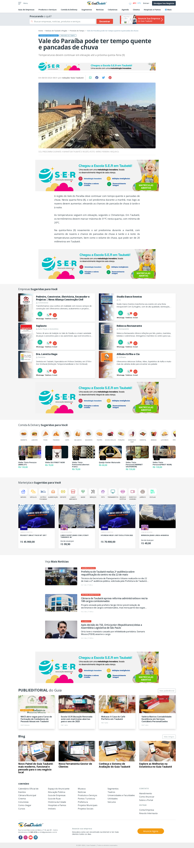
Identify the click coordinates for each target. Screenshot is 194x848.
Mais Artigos (169, 736)
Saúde (83, 493)
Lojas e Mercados (73, 494)
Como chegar (24, 805)
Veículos (33, 493)
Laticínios (164, 435)
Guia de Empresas (57, 795)
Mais (168, 9)
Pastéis (99, 435)
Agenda (125, 9)
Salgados (77, 435)
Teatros (111, 792)
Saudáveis (88, 435)
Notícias (100, 9)
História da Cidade (57, 801)
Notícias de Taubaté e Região (56, 31)
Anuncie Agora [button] (150, 831)
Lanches (34, 435)
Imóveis (23, 493)
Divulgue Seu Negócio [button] (164, 3)
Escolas (153, 493)
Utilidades (113, 798)
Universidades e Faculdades (121, 795)
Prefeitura (83, 801)
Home (40, 31)
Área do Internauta (148, 813)
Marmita (23, 435)
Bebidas (153, 435)
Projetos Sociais (85, 808)
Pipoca (175, 435)
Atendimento (145, 793)
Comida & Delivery (69, 9)
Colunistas (112, 9)
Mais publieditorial (166, 690)
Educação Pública (56, 792)
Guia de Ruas (54, 798)
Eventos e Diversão (133, 494)
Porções (121, 435)
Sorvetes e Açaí (132, 436)
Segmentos (87, 9)
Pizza (45, 435)
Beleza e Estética (123, 494)
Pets (103, 493)
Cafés (67, 435)
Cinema (136, 9)
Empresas (26, 9)
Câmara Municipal (27, 795)
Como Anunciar (146, 796)
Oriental (142, 435)
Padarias (56, 435)
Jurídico (143, 493)
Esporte (63, 493)
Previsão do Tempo (77, 31)
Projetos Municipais (87, 805)
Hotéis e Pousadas (43, 494)
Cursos (21, 808)
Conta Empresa (146, 809)
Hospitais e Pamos (152, 9)
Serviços (93, 493)
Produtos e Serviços (48, 9)
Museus (82, 788)
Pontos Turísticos (86, 798)
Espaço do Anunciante (58, 788)
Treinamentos (113, 493)
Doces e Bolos (110, 435)
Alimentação (53, 493)
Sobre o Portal (146, 800)
